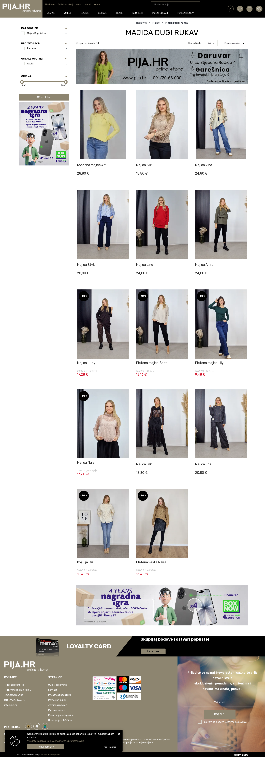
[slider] (22, 82)
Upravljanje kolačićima (60, 720)
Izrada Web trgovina (51, 754)
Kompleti (139, 12)
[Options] (110, 747)
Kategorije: (30, 28)
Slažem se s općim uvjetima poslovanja (225, 722)
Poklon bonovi (186, 12)
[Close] (45, 746)
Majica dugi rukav (47, 33)
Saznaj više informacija (153, 644)
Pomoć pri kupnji (57, 700)
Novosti (98, 4)
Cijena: (26, 76)
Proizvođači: (30, 43)
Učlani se (153, 651)
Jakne (69, 12)
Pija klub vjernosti (57, 710)
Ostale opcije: (31, 58)
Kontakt (52, 690)
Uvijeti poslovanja (57, 684)
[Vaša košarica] (259, 8)
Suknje (103, 12)
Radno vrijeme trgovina (60, 715)
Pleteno (47, 48)
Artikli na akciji (65, 4)
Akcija (47, 63)
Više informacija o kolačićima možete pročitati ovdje (55, 741)
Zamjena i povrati (57, 705)
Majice (86, 12)
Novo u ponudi (83, 4)
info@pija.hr (10, 705)
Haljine (51, 12)
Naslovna (50, 4)
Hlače (121, 12)
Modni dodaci (161, 12)
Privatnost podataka (59, 695)
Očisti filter (44, 97)
